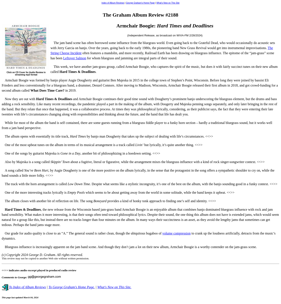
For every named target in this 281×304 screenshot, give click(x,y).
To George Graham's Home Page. (72, 287)
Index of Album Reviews (112, 3)
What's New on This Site (167, 3)
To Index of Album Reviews (24, 287)
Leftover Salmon (74, 58)
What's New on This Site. (114, 287)
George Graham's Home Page (140, 3)
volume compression (176, 233)
